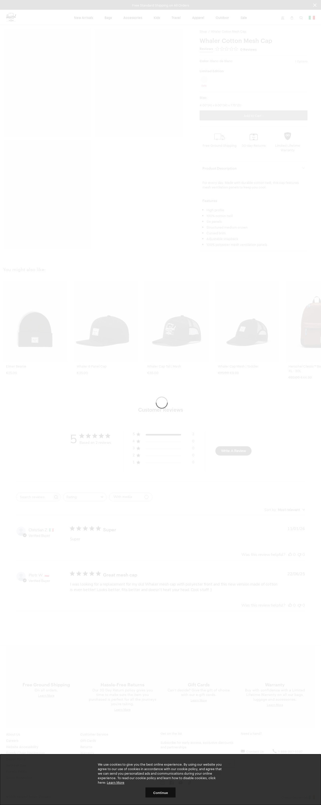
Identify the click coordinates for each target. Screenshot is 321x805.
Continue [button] (160, 792)
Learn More (115, 782)
